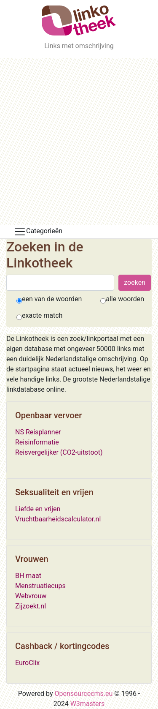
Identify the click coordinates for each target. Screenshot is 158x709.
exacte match (42, 315)
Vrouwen (31, 559)
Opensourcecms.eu (84, 694)
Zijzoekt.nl (30, 606)
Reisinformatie (37, 442)
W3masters (87, 704)
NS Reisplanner (38, 432)
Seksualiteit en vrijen (54, 492)
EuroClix (27, 663)
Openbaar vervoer (48, 415)
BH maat (28, 576)
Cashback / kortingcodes (62, 646)
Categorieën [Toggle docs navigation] (37, 231)
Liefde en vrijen (37, 509)
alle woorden (125, 299)
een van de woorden (52, 299)
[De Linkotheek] (79, 20)
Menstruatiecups (40, 586)
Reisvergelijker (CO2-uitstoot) (58, 452)
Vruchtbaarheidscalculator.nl (58, 519)
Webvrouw (30, 596)
